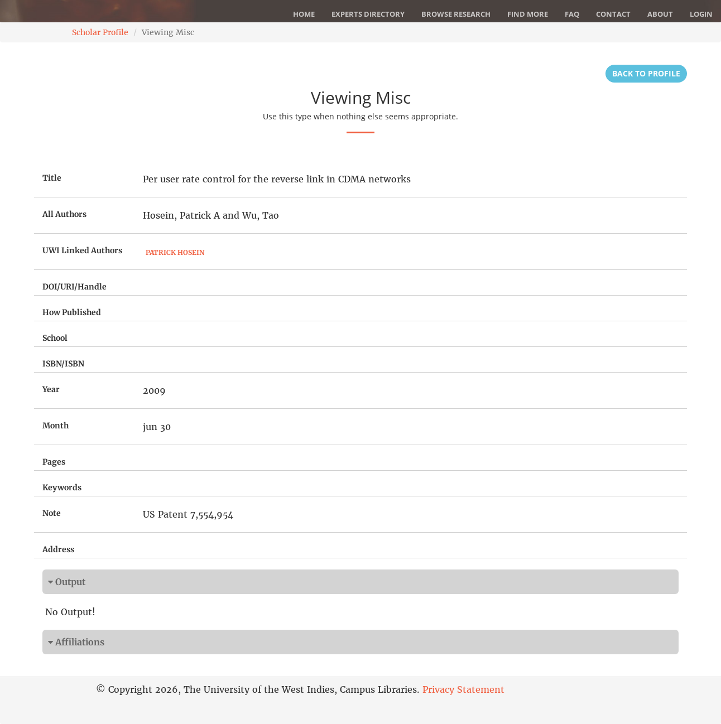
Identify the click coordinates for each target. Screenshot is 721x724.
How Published (71, 312)
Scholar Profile (100, 32)
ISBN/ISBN (63, 364)
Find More (527, 14)
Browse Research (456, 14)
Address (58, 549)
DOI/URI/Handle (74, 287)
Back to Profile (646, 73)
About (660, 14)
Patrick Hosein (175, 252)
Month (55, 426)
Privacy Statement (463, 689)
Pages (53, 462)
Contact (613, 14)
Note (51, 513)
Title (51, 178)
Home (304, 14)
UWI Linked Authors (82, 250)
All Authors (64, 214)
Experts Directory (368, 14)
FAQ (572, 14)
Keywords (61, 487)
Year (51, 389)
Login (701, 14)
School (55, 338)
